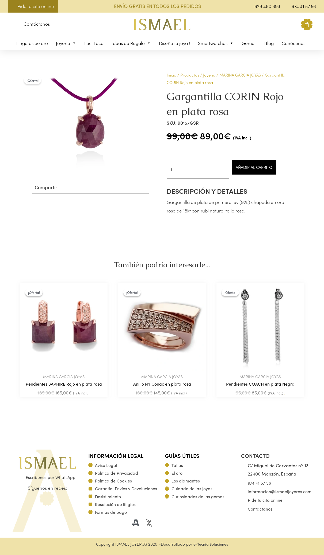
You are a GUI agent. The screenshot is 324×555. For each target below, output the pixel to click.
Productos (189, 75)
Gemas (249, 43)
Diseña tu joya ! (174, 43)
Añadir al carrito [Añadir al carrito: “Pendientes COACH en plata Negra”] (284, 395)
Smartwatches (216, 43)
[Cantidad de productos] (200, 169)
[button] (12, 25)
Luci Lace (94, 43)
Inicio (171, 75)
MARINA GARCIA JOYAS (240, 75)
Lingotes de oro (32, 43)
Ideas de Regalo (131, 43)
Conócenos (293, 43)
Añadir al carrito (261, 167)
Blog (269, 43)
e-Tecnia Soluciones (211, 544)
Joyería (66, 43)
